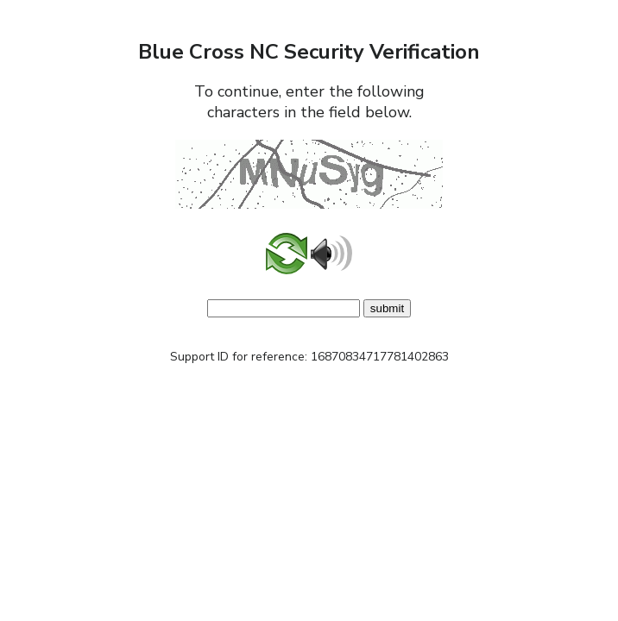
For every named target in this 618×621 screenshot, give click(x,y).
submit (387, 308)
